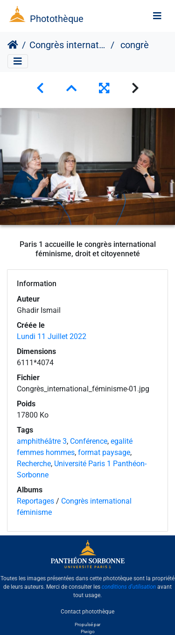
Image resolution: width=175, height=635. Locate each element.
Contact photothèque (87, 611)
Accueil (12, 45)
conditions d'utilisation (129, 587)
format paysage (104, 452)
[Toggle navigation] (157, 16)
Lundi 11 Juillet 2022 (51, 336)
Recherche (34, 463)
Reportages (35, 501)
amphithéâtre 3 (42, 441)
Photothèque (57, 18)
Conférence (88, 441)
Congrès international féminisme (68, 45)
